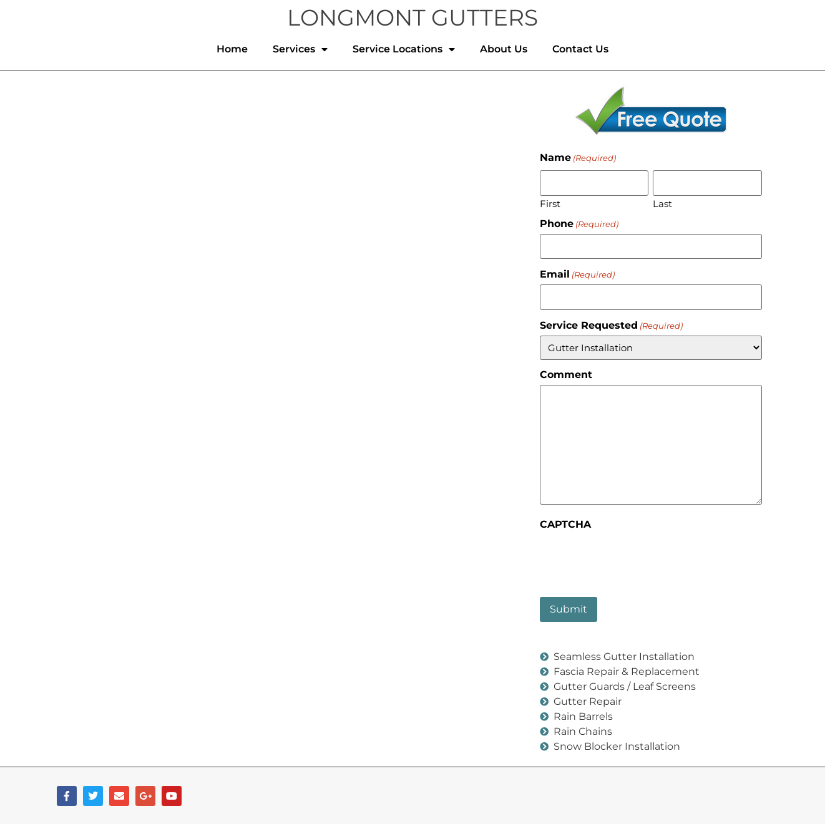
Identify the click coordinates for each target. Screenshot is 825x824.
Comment (566, 375)
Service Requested (611, 325)
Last (662, 203)
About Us (503, 49)
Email (577, 274)
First (550, 203)
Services (300, 49)
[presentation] (635, 558)
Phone (579, 223)
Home (232, 49)
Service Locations (404, 49)
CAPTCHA (565, 524)
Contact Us (580, 49)
